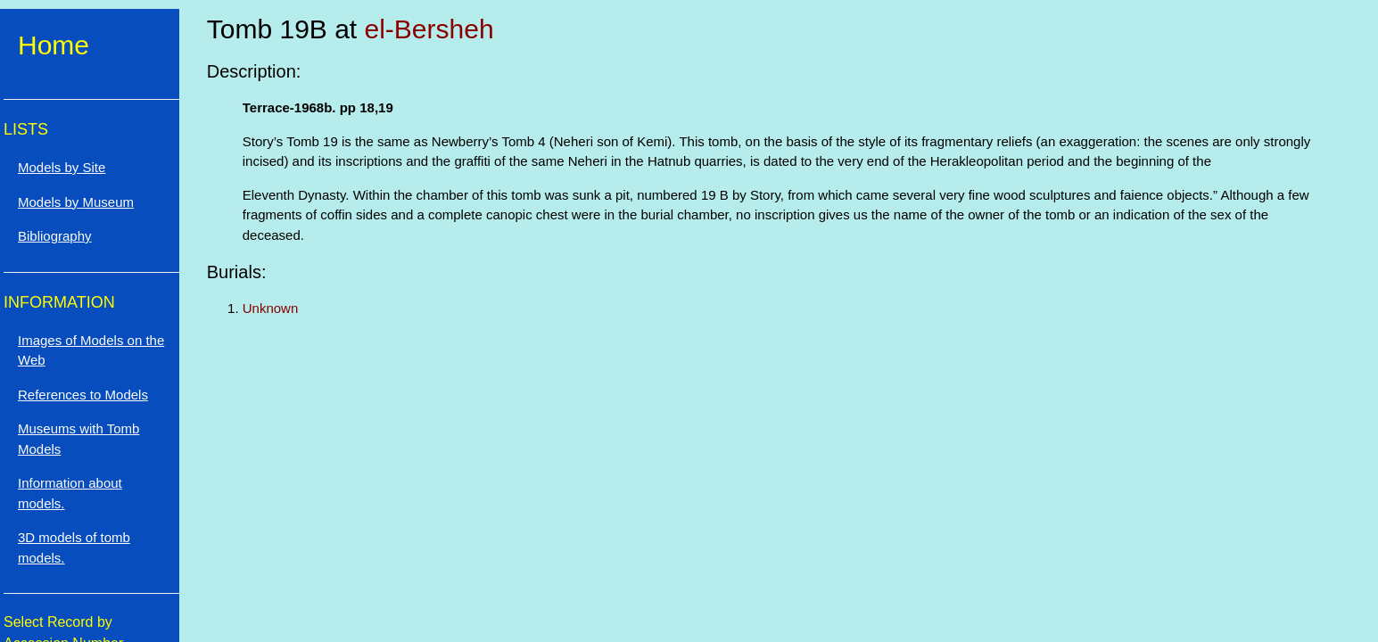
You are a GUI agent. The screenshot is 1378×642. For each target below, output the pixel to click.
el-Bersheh (429, 29)
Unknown (271, 308)
